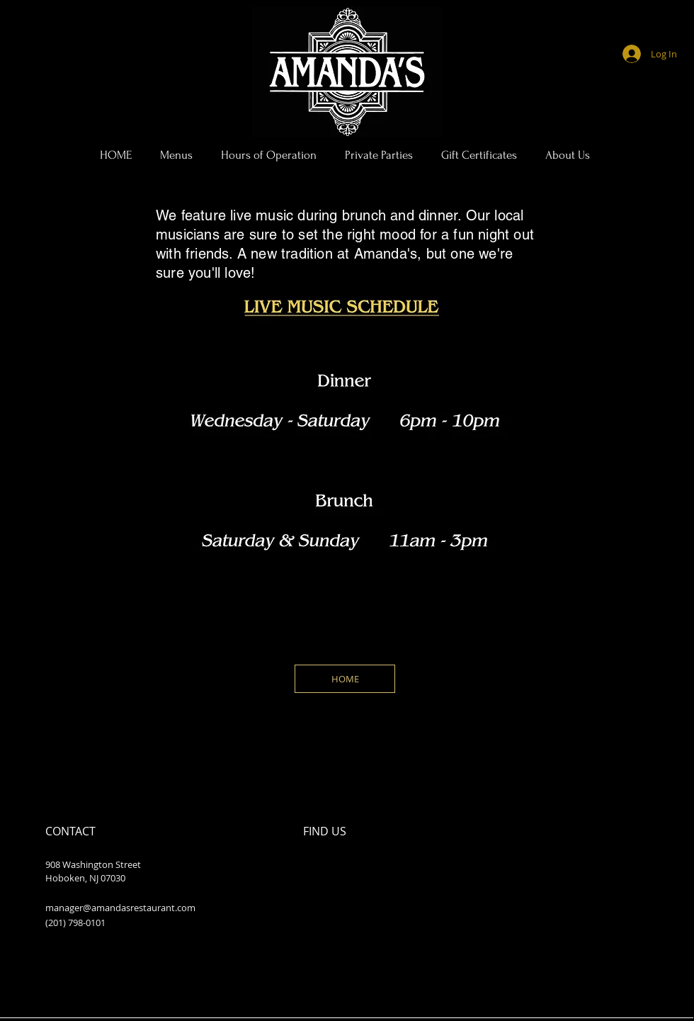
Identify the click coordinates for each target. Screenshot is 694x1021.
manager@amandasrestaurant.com (120, 907)
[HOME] (345, 679)
